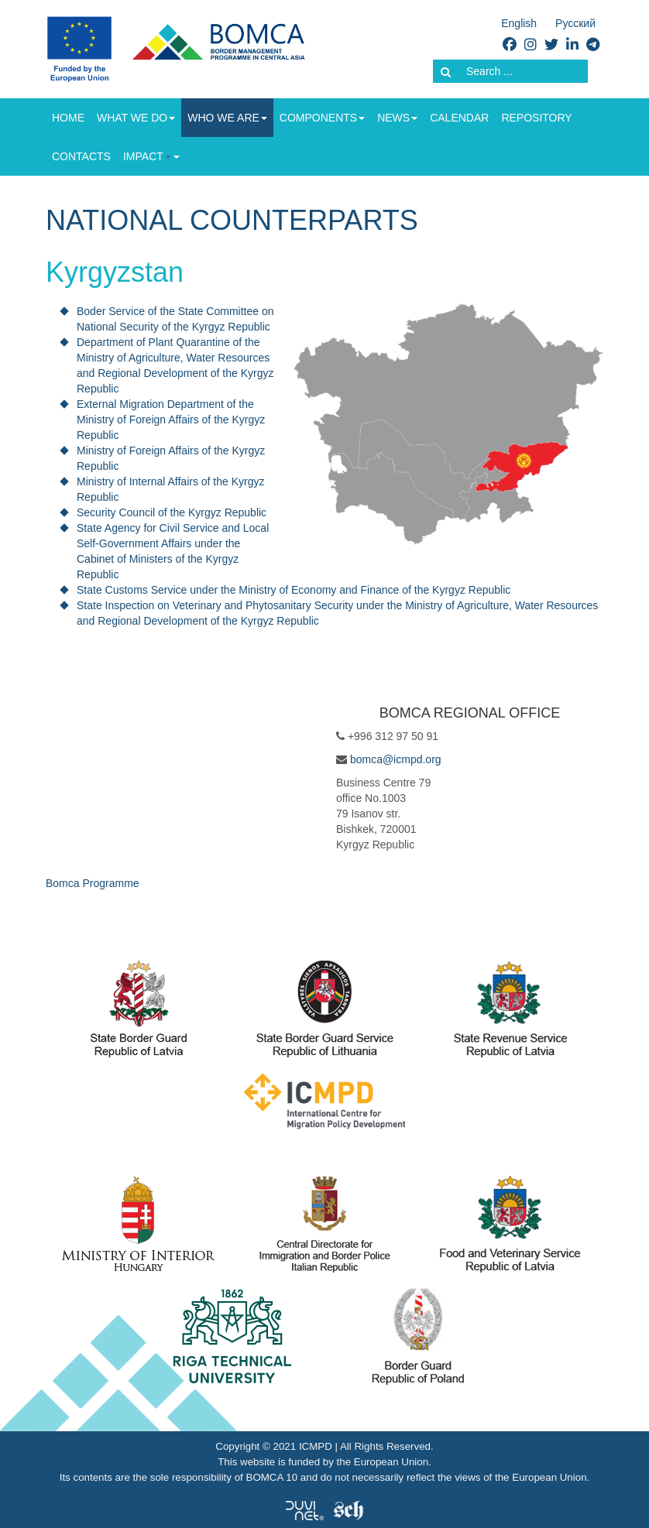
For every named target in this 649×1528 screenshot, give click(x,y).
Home (68, 117)
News (397, 117)
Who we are (227, 117)
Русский (575, 23)
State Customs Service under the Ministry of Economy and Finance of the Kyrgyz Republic (293, 590)
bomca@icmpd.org (395, 759)
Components (322, 117)
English (519, 23)
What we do (136, 117)
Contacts (81, 156)
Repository (536, 117)
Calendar (459, 117)
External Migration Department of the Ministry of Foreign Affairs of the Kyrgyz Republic (171, 419)
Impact (147, 156)
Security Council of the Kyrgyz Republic (171, 512)
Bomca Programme (92, 883)
